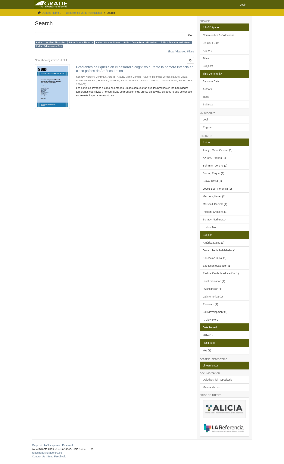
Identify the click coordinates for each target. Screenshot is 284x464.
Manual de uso (211, 387)
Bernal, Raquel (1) (213, 173)
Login (206, 119)
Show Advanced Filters (180, 51)
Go (190, 35)
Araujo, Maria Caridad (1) (217, 150)
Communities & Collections (218, 35)
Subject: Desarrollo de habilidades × (140, 42)
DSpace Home (50, 12)
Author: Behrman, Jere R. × (49, 46)
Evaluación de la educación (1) (221, 273)
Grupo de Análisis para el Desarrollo (53, 445)
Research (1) (210, 304)
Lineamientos (210, 365)
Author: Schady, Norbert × (81, 42)
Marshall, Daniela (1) (215, 204)
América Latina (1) (213, 242)
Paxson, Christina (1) (215, 211)
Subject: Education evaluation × (175, 42)
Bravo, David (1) (212, 180)
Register (208, 127)
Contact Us (38, 456)
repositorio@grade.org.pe (47, 452)
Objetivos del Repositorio (217, 379)
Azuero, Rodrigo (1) (214, 157)
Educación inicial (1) (214, 258)
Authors (207, 50)
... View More (210, 227)
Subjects (208, 65)
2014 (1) (208, 335)
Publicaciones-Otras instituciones (83, 12)
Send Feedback (56, 456)
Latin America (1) (213, 296)
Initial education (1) (214, 281)
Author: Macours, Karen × (108, 42)
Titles (206, 58)
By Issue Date (211, 42)
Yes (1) (207, 350)
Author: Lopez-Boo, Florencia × (51, 42)
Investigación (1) (212, 288)
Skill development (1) (215, 311)
